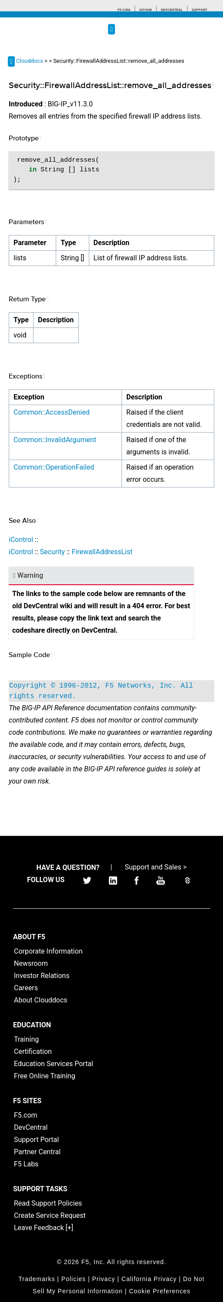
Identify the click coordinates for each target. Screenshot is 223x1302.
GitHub (145, 10)
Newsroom (31, 963)
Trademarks (36, 1278)
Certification (33, 1051)
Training (26, 1039)
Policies (73, 1278)
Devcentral (171, 10)
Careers (26, 988)
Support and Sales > (155, 867)
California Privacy (149, 1278)
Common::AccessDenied (52, 412)
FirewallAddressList (101, 552)
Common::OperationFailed (54, 467)
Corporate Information (48, 951)
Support (199, 10)
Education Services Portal (53, 1064)
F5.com (124, 10)
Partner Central (37, 1152)
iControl (21, 539)
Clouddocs (29, 61)
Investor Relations (41, 975)
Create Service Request (50, 1215)
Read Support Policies (48, 1203)
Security (52, 552)
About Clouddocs (41, 1000)
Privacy (103, 1278)
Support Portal (36, 1139)
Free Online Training (44, 1076)
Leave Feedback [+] (43, 1228)
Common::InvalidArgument (55, 440)
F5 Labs (26, 1164)
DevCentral (30, 1127)
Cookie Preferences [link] (159, 1291)
